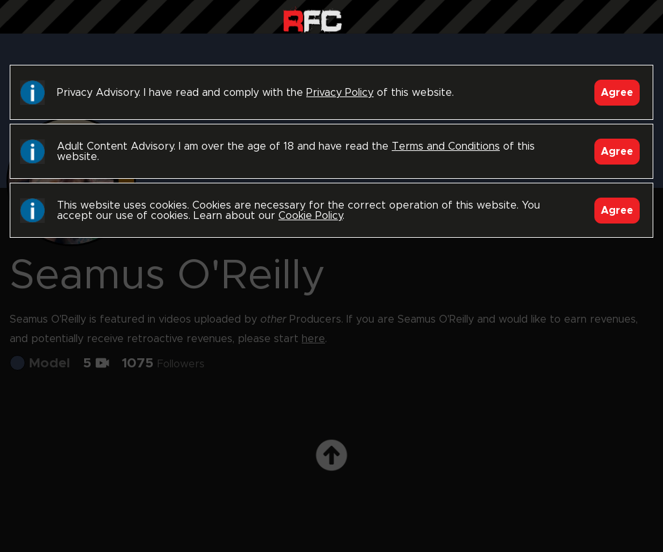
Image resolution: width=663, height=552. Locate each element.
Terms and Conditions (446, 146)
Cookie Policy (310, 216)
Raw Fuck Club (312, 19)
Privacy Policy (340, 92)
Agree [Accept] (617, 92)
